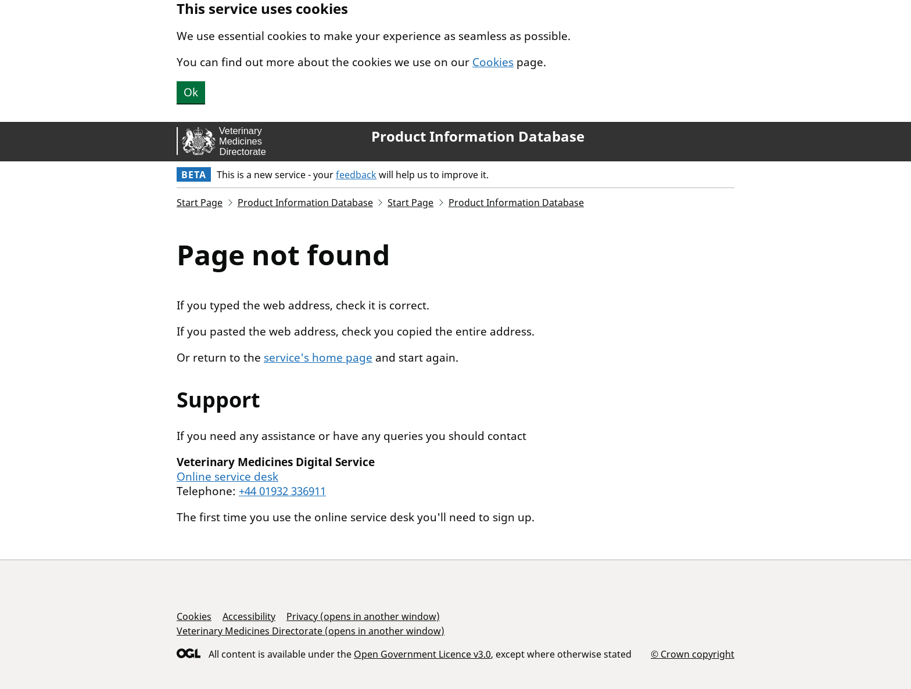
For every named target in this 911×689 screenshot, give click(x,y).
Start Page (200, 202)
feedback (356, 174)
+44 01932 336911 (282, 491)
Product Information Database (477, 136)
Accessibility (249, 616)
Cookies (493, 62)
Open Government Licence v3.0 (422, 654)
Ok (191, 92)
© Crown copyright (692, 654)
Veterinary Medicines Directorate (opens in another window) (310, 631)
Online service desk (227, 476)
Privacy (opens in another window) (363, 616)
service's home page (318, 357)
